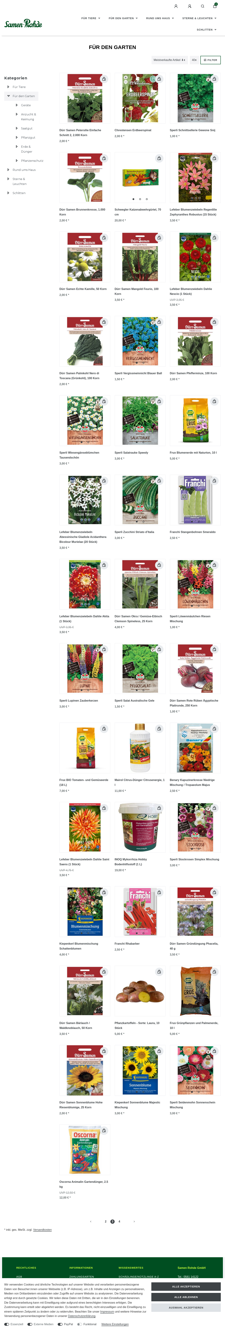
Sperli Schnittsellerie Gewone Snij (192, 130)
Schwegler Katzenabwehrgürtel (138, 212)
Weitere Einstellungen (115, 1324)
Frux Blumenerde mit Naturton (193, 452)
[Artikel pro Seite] (194, 60)
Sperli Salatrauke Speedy (131, 452)
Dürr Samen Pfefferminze (193, 373)
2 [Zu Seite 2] (106, 1221)
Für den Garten (122, 18)
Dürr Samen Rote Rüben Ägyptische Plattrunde (194, 703)
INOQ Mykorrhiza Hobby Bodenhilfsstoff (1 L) (131, 862)
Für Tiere (89, 18)
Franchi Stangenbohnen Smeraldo (193, 532)
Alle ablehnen (186, 1297)
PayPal (68, 1324)
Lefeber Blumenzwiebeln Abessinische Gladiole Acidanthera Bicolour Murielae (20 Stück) (82, 537)
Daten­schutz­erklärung (81, 1315)
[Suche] (203, 6)
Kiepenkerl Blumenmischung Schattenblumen (78, 946)
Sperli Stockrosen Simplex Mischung (194, 859)
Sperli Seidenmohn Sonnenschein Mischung (192, 1105)
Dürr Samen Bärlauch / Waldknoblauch (75, 1025)
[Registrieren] (190, 6)
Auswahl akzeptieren (186, 1307)
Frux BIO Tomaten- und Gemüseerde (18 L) (83, 782)
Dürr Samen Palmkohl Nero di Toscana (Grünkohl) (79, 376)
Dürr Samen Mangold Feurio (137, 291)
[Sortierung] (170, 60)
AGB (19, 1276)
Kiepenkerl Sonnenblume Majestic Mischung (137, 1105)
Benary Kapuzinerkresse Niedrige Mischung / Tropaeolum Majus (192, 782)
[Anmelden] (176, 6)
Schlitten (205, 29)
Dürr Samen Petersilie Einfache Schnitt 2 (80, 133)
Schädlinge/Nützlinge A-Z (139, 1276)
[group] (140, 98)
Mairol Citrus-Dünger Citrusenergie (140, 782)
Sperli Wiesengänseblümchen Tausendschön (79, 455)
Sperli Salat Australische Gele (134, 700)
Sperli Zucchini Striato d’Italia (134, 532)
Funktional (90, 1324)
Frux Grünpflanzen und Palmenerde (194, 1025)
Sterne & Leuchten (198, 18)
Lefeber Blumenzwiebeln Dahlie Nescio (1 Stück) (191, 291)
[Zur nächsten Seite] (130, 1221)
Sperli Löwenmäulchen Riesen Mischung (190, 619)
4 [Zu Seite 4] (119, 1221)
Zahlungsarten (81, 1276)
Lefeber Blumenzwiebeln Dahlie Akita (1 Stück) (84, 619)
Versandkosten (42, 1229)
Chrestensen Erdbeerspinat (133, 130)
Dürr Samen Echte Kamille (83, 288)
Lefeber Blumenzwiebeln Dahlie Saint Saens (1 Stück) (84, 862)
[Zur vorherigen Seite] (95, 1221)
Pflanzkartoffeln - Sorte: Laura (137, 1025)
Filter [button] (210, 60)
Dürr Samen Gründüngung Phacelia (194, 946)
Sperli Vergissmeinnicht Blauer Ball (138, 373)
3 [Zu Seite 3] (112, 1221)
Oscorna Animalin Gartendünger (83, 1184)
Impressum (107, 1311)
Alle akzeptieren (186, 1286)
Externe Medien (43, 1324)
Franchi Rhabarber (127, 943)
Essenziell (17, 1324)
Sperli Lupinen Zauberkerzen (78, 700)
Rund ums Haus (158, 18)
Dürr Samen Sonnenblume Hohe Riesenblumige (80, 1105)
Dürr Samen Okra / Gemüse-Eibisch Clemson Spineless (138, 619)
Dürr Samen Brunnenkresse (82, 212)
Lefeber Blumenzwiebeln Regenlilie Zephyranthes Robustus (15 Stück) (193, 212)
